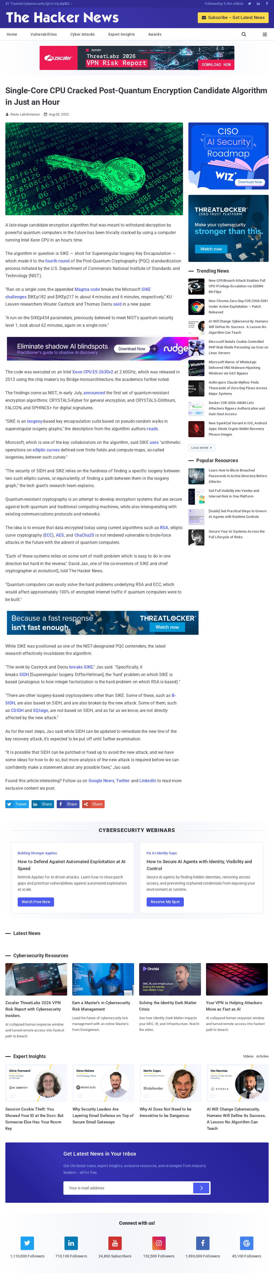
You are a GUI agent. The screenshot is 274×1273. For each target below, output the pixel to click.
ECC (48, 535)
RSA (164, 527)
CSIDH (17, 710)
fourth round (57, 260)
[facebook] (203, 1250)
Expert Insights (121, 34)
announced (94, 392)
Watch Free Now (36, 902)
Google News (101, 780)
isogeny (34, 421)
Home (12, 34)
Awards (154, 34)
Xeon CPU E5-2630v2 (92, 371)
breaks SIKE (81, 667)
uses (154, 442)
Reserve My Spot (165, 902)
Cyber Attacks (82, 34)
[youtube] (115, 1250)
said (117, 304)
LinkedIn (147, 780)
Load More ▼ (201, 447)
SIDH (24, 674)
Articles (262, 1056)
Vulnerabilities (44, 34)
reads (152, 428)
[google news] (246, 1248)
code (95, 289)
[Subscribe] (201, 1188)
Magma (82, 289)
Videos (248, 1056)
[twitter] (27, 1250)
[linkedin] (71, 1250)
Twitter (123, 780)
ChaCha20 (84, 535)
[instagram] (159, 1250)
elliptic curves (46, 449)
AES (60, 535)
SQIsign (40, 710)
